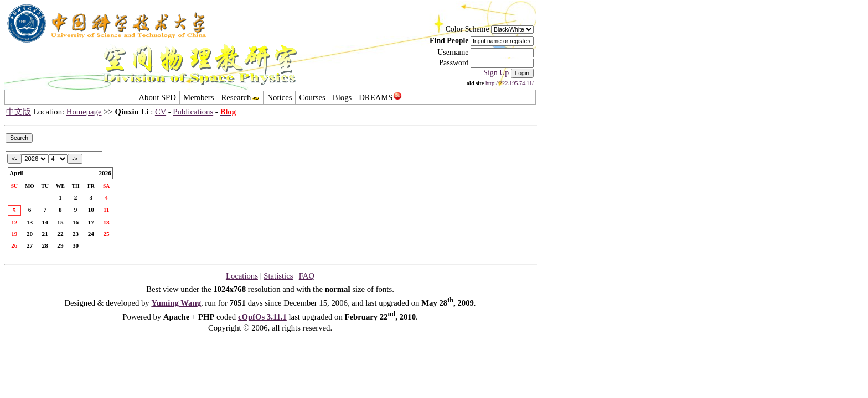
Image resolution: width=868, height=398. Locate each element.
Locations (242, 275)
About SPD (156, 97)
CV (160, 111)
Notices (279, 97)
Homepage (84, 111)
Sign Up (496, 73)
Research (240, 97)
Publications (193, 111)
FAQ (306, 275)
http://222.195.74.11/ (509, 83)
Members (198, 97)
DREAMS (380, 97)
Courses (312, 97)
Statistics (278, 275)
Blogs (342, 97)
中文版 (18, 111)
